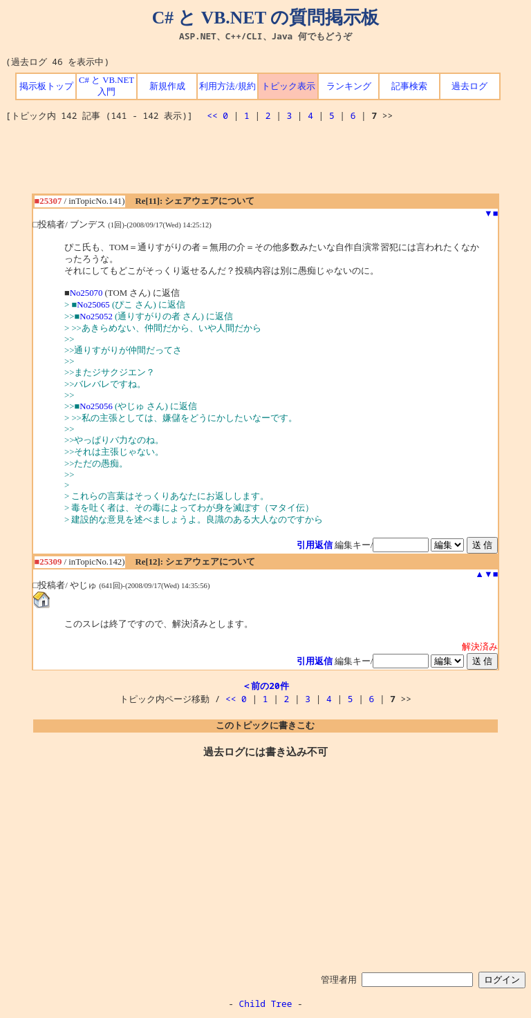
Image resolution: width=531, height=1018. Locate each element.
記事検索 (409, 86)
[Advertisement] (265, 162)
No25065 (93, 305)
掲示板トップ (46, 86)
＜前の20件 (265, 685)
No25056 (96, 406)
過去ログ (469, 86)
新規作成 (167, 86)
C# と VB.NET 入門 (106, 86)
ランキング (348, 86)
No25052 (96, 316)
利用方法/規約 (227, 86)
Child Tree (265, 1003)
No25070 (86, 293)
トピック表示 (288, 86)
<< (212, 115)
